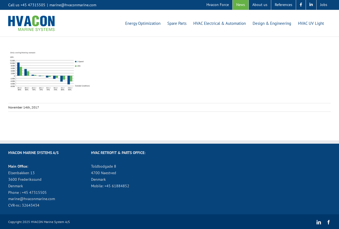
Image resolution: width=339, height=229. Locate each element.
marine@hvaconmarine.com (72, 4)
